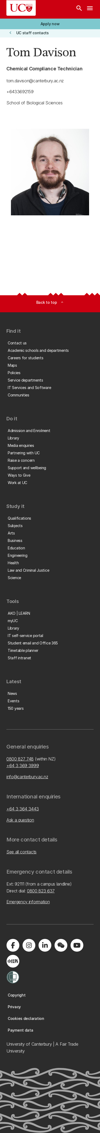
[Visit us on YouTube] (76, 945)
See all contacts (21, 851)
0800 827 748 (20, 759)
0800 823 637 (41, 890)
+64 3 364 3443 (22, 808)
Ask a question (20, 820)
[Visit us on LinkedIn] (44, 945)
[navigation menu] (90, 9)
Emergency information (28, 901)
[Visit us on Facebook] (12, 945)
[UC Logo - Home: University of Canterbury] (21, 8)
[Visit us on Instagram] (28, 945)
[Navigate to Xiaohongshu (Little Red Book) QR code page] (12, 961)
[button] (50, 24)
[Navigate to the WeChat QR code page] (60, 945)
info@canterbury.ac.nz (27, 776)
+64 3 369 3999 (22, 765)
